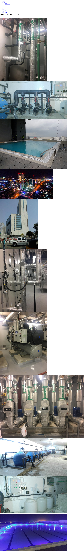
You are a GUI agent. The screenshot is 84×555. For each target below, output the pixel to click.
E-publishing (5, 10)
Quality (6, 7)
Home (4, 1)
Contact (4, 11)
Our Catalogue (5, 12)
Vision (6, 3)
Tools (6, 6)
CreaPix (10, 553)
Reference (4, 9)
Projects (4, 8)
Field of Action (7, 4)
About (4, 2)
